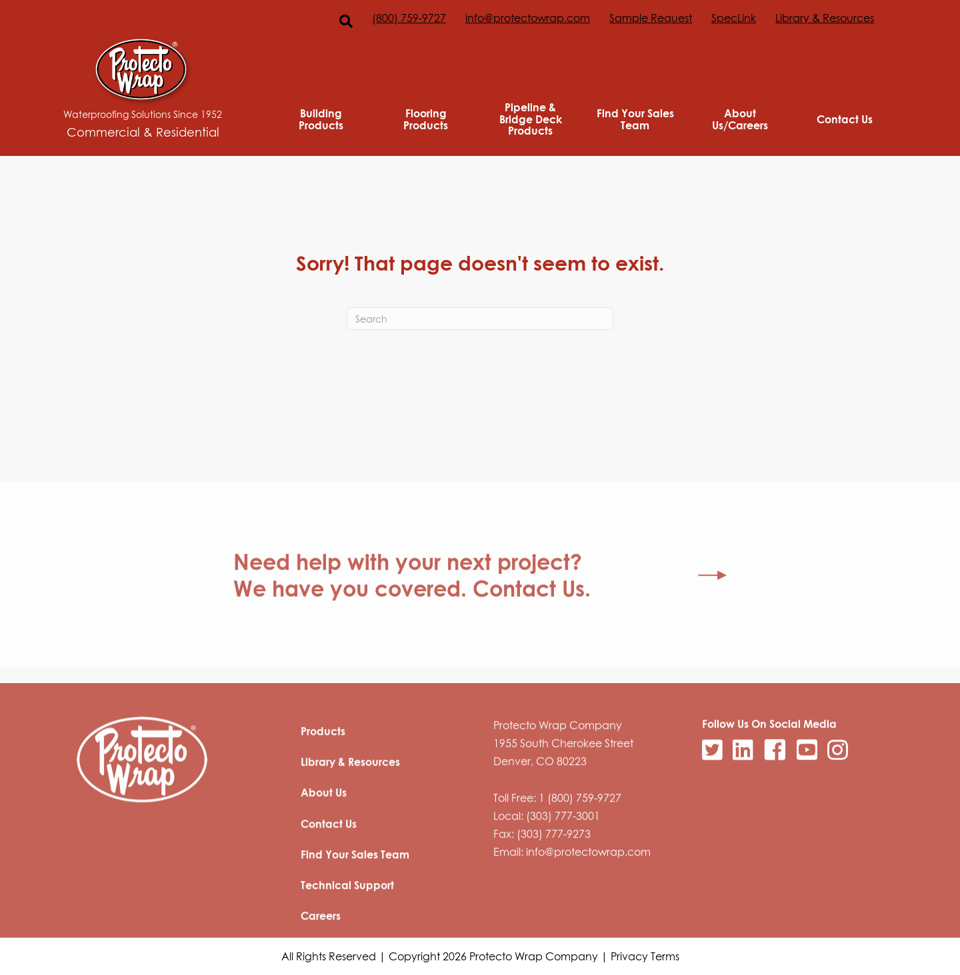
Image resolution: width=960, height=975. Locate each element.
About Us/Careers (740, 119)
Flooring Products (425, 119)
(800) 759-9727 (409, 18)
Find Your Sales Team (635, 119)
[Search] (480, 318)
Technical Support (347, 917)
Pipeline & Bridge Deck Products (530, 119)
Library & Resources (824, 18)
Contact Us (845, 119)
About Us (324, 824)
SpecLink (733, 18)
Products (323, 763)
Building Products (321, 119)
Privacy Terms (645, 956)
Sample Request (650, 18)
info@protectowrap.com (527, 18)
